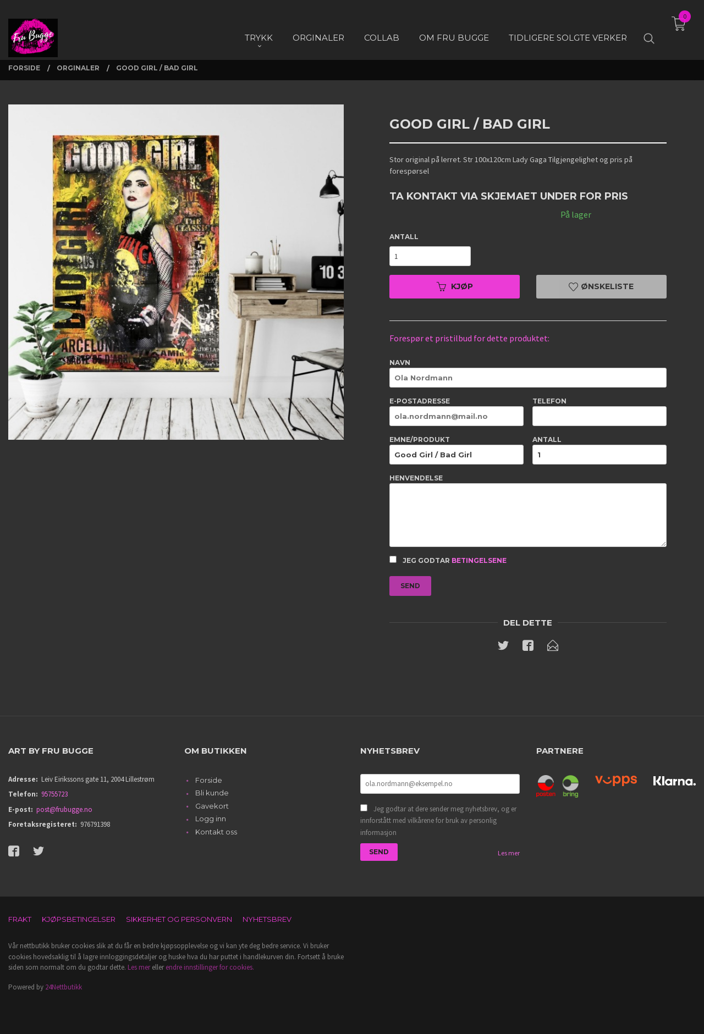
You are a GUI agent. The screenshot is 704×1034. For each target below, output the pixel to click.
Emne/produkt (456, 450)
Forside (208, 780)
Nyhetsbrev (267, 919)
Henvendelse (527, 510)
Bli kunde (212, 792)
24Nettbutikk (63, 987)
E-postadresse (456, 411)
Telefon (599, 411)
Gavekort (212, 805)
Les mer (509, 853)
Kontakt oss (216, 831)
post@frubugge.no (64, 809)
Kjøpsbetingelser (79, 919)
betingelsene (479, 560)
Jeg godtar (448, 560)
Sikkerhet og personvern (179, 919)
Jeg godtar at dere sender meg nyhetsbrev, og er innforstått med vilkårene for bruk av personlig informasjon (438, 820)
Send (410, 586)
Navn (527, 373)
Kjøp (455, 286)
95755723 (54, 794)
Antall (404, 237)
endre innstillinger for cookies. (210, 967)
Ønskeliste (601, 286)
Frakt (19, 919)
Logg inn (210, 818)
